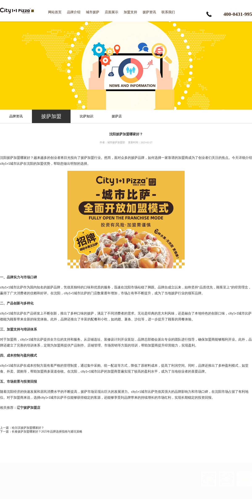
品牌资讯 (16, 116)
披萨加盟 (51, 116)
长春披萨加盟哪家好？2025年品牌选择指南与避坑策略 (47, 431)
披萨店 (117, 116)
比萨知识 (86, 116)
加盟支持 (130, 12)
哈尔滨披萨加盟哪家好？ (28, 427)
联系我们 (168, 12)
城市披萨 (92, 12)
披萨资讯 (149, 12)
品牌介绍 (73, 12)
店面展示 (111, 12)
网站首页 (55, 12)
